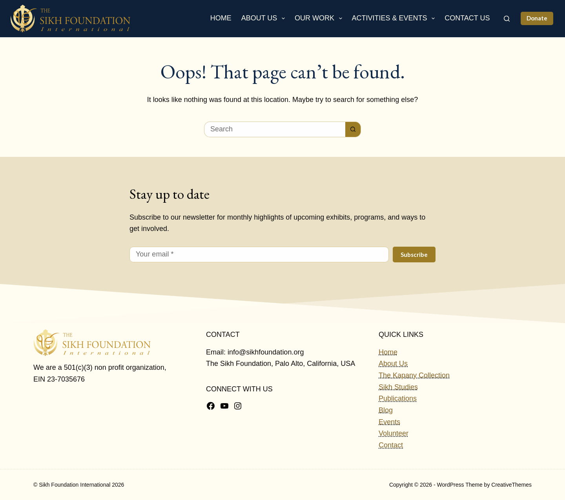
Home (220, 18)
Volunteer (393, 433)
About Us (264, 18)
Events (389, 422)
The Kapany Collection (414, 375)
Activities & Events (395, 18)
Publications (398, 398)
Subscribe (414, 254)
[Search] (507, 19)
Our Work (320, 18)
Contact (391, 445)
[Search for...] (274, 129)
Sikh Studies (398, 387)
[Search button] (353, 129)
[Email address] (259, 254)
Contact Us (467, 18)
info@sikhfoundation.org (266, 352)
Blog (386, 410)
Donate (537, 18)
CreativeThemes (511, 485)
